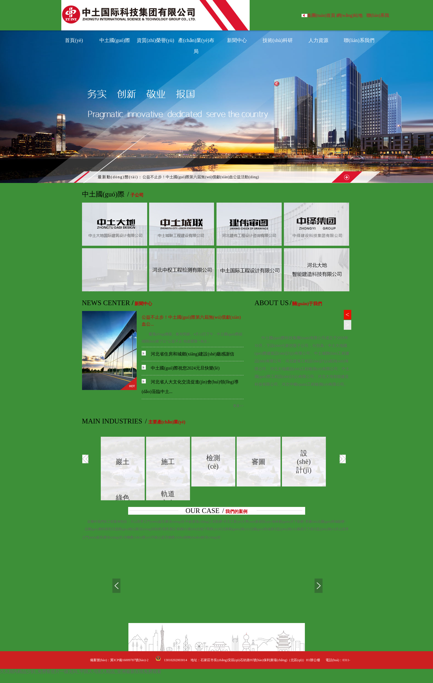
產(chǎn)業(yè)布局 (196, 42)
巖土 (123, 461)
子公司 (137, 195)
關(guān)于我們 (307, 303)
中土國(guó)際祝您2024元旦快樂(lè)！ (181, 368)
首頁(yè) (74, 40)
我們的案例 (236, 511)
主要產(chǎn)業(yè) (166, 422)
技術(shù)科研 (278, 40)
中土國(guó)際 (114, 40)
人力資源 (318, 40)
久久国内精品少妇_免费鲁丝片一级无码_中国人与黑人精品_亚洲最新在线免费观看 (80, 671)
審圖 (258, 461)
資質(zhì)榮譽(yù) (155, 40)
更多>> (238, 406)
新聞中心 (237, 40)
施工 (168, 461)
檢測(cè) (213, 462)
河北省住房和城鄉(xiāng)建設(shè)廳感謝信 (188, 354)
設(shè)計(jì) (303, 461)
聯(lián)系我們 (359, 40)
